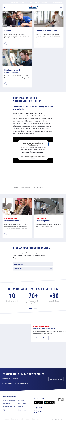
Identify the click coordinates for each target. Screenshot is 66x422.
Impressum (6, 419)
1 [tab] (30, 308)
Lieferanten (44, 2)
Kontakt (27, 419)
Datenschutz (14, 419)
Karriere (22, 2)
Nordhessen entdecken (12, 350)
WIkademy (37, 2)
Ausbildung (17, 269)
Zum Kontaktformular (56, 379)
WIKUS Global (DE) (58, 2)
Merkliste (14, 2)
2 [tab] (35, 308)
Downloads (35, 419)
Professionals (18, 264)
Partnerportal (29, 2)
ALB (22, 419)
